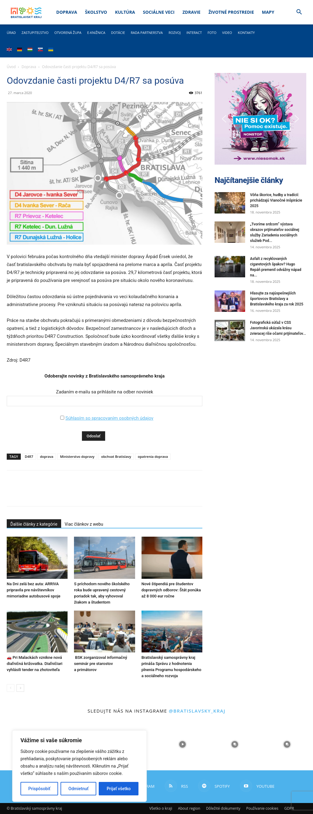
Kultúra (125, 12)
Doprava (66, 12)
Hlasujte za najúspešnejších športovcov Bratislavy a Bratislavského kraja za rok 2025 (276, 298)
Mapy (268, 12)
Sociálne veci (159, 12)
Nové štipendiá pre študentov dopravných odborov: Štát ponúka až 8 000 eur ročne (171, 590)
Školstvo (96, 12)
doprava (46, 456)
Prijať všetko (119, 788)
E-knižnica (96, 32)
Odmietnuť (78, 788)
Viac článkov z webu (84, 524)
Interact (194, 32)
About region (189, 808)
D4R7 (29, 456)
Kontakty (246, 32)
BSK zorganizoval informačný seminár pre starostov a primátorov (100, 663)
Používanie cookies (262, 808)
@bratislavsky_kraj (197, 711)
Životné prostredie (231, 12)
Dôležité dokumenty (223, 808)
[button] (299, 13)
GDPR (289, 808)
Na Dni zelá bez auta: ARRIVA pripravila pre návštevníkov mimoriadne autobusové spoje (33, 590)
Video (227, 32)
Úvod (11, 66)
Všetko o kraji (160, 808)
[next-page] (20, 688)
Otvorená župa (68, 32)
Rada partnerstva (147, 32)
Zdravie (191, 12)
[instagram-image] (182, 744)
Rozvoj (174, 32)
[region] (79, 766)
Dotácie (118, 32)
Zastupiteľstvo (35, 32)
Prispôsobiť (39, 788)
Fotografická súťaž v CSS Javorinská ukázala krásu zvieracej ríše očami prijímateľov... (278, 328)
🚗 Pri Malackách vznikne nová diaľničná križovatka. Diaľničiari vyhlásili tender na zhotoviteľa (34, 663)
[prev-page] (10, 688)
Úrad (11, 32)
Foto (212, 32)
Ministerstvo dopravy (77, 456)
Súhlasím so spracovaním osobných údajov (109, 418)
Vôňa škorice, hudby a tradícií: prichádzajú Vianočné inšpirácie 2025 (276, 200)
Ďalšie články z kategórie (33, 524)
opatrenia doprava (153, 456)
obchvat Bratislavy (116, 456)
